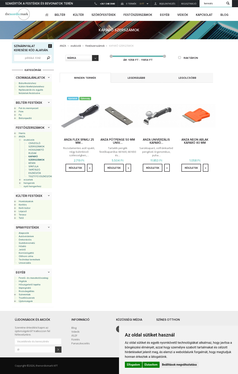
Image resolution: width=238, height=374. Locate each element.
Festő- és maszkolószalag (33, 278)
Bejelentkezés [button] (164, 3)
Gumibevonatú (27, 243)
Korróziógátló (26, 253)
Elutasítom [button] (150, 364)
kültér (78, 14)
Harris (22, 133)
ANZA (22, 137)
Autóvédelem (26, 236)
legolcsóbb (187, 78)
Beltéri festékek (29, 102)
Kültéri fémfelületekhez (31, 87)
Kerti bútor (24, 208)
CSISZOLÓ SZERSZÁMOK (36, 145)
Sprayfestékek (27, 227)
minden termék (85, 78)
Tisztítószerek (27, 298)
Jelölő (22, 250)
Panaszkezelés (80, 343)
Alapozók (24, 233)
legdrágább (136, 78)
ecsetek (28, 180)
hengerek (29, 183)
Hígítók (23, 281)
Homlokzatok (26, 201)
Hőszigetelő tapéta (29, 285)
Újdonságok (26, 301)
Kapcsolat (204, 14)
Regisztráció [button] (188, 3)
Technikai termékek (29, 260)
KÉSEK (32, 163)
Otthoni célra (26, 256)
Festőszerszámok (30, 127)
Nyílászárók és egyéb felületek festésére (31, 92)
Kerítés (23, 205)
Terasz (22, 215)
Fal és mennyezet (28, 108)
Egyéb (20, 272)
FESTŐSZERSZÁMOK (137, 14)
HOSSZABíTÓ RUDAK (36, 151)
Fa (20, 115)
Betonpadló (25, 118)
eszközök (29, 140)
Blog (224, 14)
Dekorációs (25, 240)
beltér (60, 14)
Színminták (24, 295)
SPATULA (33, 166)
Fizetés (75, 339)
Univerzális (25, 263)
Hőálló (22, 246)
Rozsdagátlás (26, 291)
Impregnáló (25, 288)
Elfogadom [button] (133, 364)
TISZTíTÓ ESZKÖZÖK (40, 176)
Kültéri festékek (29, 196)
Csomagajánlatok (30, 77)
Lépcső (23, 211)
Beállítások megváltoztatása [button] (179, 364)
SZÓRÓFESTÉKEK (103, 14)
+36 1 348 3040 (107, 3)
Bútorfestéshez (27, 83)
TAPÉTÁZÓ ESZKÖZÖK (34, 171)
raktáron (188, 57)
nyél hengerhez (32, 186)
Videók (182, 14)
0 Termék (132, 3)
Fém (21, 112)
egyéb (165, 14)
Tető (21, 218)
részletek (75, 168)
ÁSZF (74, 335)
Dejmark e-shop (18, 14)
